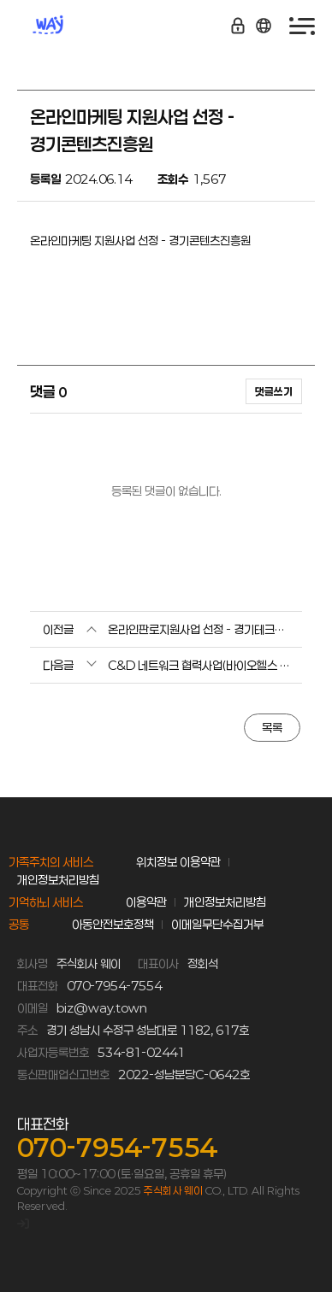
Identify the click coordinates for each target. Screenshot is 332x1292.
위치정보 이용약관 (178, 861)
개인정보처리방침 (58, 879)
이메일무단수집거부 (217, 924)
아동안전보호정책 (113, 924)
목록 (272, 727)
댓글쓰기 (274, 391)
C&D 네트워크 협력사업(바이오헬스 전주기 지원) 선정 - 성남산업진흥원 (198, 665)
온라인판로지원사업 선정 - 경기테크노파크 (198, 629)
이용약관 (146, 902)
